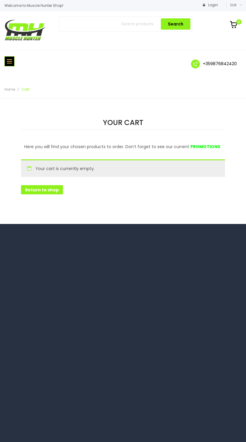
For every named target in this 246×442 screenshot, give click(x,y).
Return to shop (42, 190)
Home (9, 89)
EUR (233, 5)
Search (175, 24)
